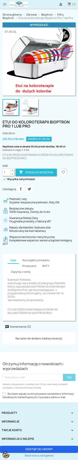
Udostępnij (20, 189)
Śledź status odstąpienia (39, 455)
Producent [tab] (29, 266)
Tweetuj (29, 189)
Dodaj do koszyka (36, 172)
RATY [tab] (45, 266)
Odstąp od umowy (39, 449)
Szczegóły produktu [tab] (36, 260)
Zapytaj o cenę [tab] (20, 272)
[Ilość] (7, 172)
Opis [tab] (13, 260)
